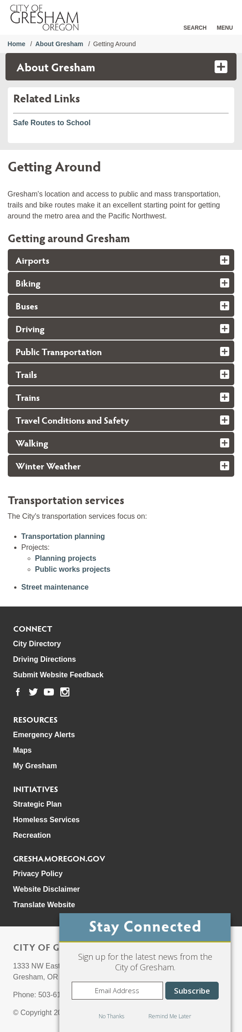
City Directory (37, 644)
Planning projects (65, 558)
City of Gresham (56, 947)
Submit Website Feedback (58, 675)
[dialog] (145, 972)
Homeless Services (46, 820)
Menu (225, 28)
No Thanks (111, 1016)
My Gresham (35, 766)
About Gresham (59, 44)
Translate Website (44, 905)
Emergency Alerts (44, 735)
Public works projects (72, 569)
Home (17, 44)
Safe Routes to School (52, 123)
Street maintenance (55, 587)
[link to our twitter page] (33, 692)
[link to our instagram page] (65, 692)
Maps (22, 750)
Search (195, 28)
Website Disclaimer (46, 889)
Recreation (32, 835)
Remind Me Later (169, 1016)
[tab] (121, 260)
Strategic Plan (37, 804)
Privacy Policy (38, 874)
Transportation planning (63, 536)
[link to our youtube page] (49, 692)
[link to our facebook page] (18, 692)
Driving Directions (44, 659)
